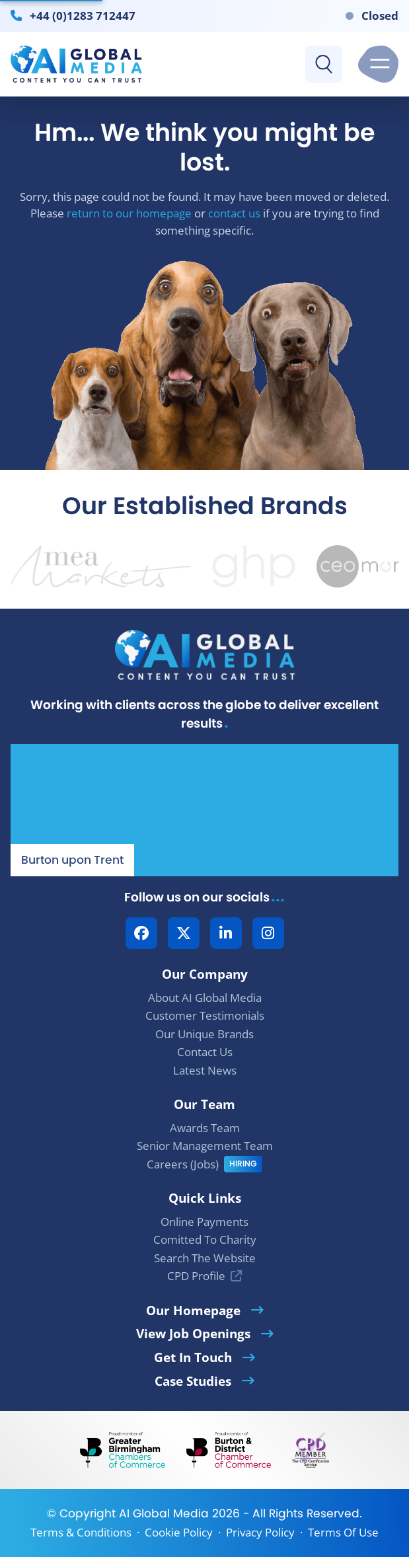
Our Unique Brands (204, 1034)
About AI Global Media (205, 997)
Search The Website (205, 1258)
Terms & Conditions (80, 1532)
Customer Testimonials (204, 1015)
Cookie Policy (179, 1532)
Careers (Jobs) (183, 1164)
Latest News (205, 1070)
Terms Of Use (343, 1532)
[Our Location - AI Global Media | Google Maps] (204, 810)
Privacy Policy (260, 1532)
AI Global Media (164, 1513)
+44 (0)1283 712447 (82, 15)
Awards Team (205, 1127)
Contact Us (205, 1051)
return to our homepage (129, 213)
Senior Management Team (205, 1145)
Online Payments (204, 1221)
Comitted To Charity (204, 1239)
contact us (234, 213)
